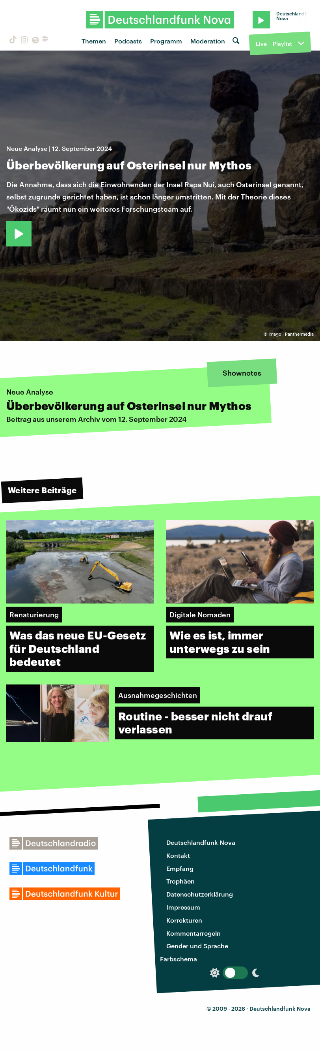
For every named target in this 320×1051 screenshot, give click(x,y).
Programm (166, 41)
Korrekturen (184, 920)
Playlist (282, 43)
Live (261, 43)
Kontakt (178, 855)
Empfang (179, 868)
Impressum (183, 907)
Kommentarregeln (193, 933)
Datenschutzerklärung (199, 894)
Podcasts (128, 41)
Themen (94, 41)
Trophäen (180, 881)
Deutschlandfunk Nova (200, 842)
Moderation (207, 41)
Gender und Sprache (197, 945)
